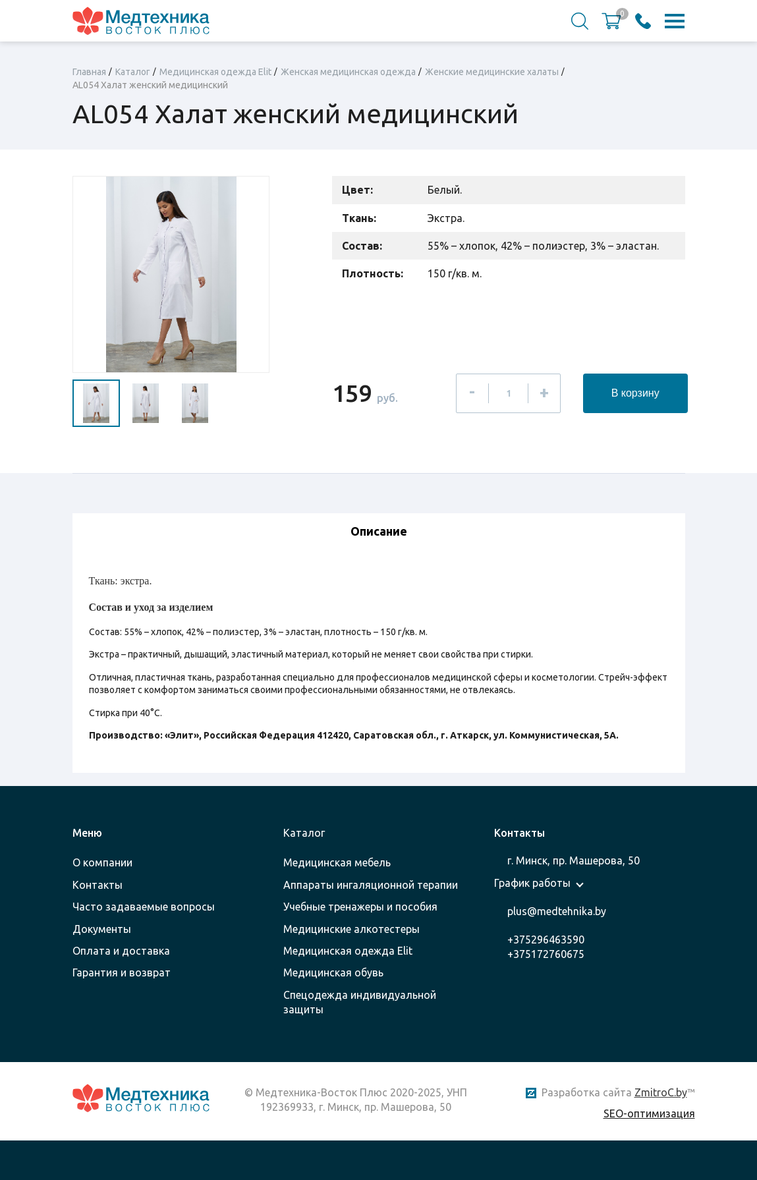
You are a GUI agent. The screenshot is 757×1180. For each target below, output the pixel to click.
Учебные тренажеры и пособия (360, 907)
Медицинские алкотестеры (351, 929)
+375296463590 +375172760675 (545, 947)
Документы (101, 929)
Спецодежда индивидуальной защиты (359, 1002)
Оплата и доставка (121, 951)
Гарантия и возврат (121, 972)
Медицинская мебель (337, 862)
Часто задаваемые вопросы (143, 907)
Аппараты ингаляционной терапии (370, 885)
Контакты (97, 885)
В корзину (635, 393)
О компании (102, 862)
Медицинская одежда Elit (347, 951)
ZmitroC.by (660, 1092)
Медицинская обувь (333, 972)
